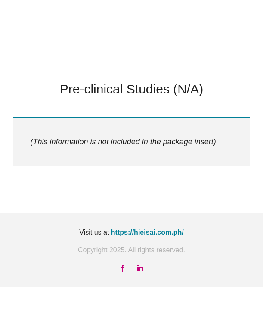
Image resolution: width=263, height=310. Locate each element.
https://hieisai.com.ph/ (147, 232)
